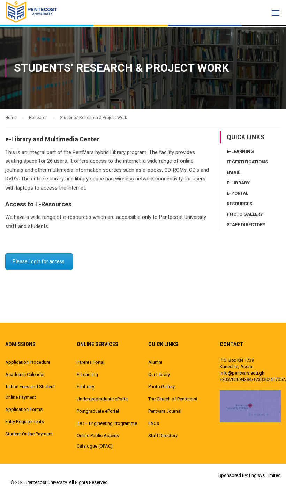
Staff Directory (246, 224)
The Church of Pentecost (172, 398)
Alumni (155, 361)
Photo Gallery (245, 213)
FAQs (153, 423)
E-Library (238, 182)
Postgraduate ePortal (98, 410)
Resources (239, 203)
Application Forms (24, 409)
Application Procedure (27, 361)
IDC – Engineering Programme (107, 423)
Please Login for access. (39, 261)
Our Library (159, 374)
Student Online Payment (29, 433)
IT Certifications (247, 161)
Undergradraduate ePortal (103, 398)
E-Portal (237, 192)
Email (233, 172)
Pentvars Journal (164, 410)
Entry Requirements (24, 421)
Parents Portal (90, 361)
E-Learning (240, 151)
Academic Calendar (25, 374)
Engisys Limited (265, 475)
